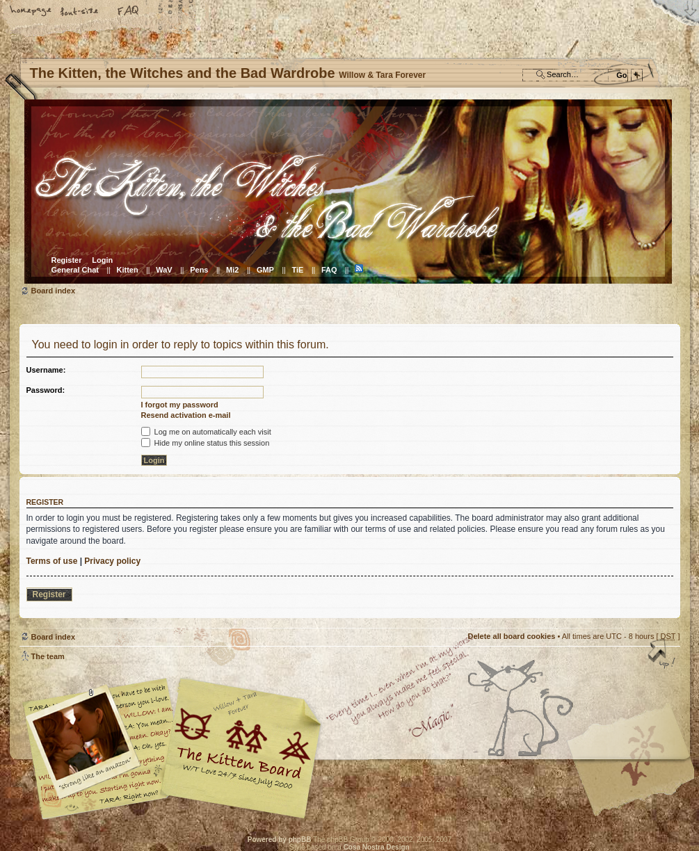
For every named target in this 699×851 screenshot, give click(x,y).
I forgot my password (179, 404)
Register (66, 260)
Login (102, 260)
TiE (297, 270)
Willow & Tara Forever (242, 744)
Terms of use (52, 561)
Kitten (127, 270)
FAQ (128, 12)
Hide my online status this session (205, 443)
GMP (265, 270)
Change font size (80, 12)
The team (48, 656)
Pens (199, 270)
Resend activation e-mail (186, 415)
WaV (164, 270)
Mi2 (232, 270)
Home (31, 12)
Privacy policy (112, 561)
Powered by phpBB (280, 839)
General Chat (75, 270)
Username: (46, 370)
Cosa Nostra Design (377, 847)
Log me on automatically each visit (206, 432)
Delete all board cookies (511, 636)
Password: (45, 390)
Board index (348, 191)
